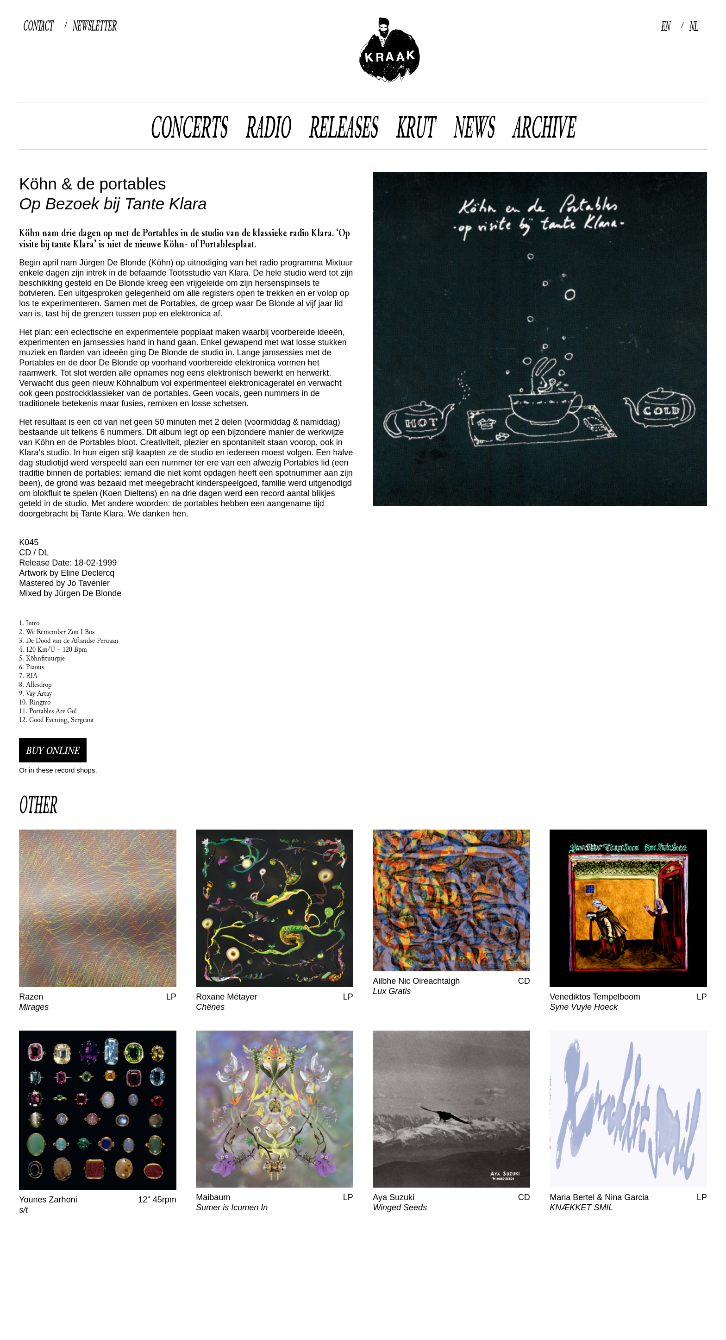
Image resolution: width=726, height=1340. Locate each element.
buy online (53, 750)
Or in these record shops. (58, 770)
